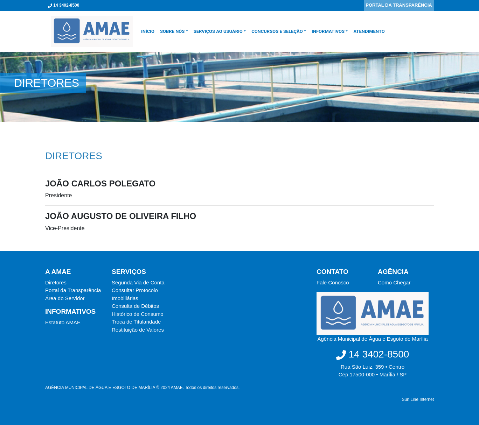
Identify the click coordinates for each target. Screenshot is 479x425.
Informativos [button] (328, 31)
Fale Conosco (333, 282)
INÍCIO (149, 31)
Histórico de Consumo (138, 314)
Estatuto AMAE (63, 322)
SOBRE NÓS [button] (172, 31)
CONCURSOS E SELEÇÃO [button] (277, 31)
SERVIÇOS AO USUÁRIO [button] (218, 31)
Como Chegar (394, 282)
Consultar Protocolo (135, 290)
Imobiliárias (125, 298)
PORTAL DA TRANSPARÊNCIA (399, 5)
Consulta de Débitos (135, 306)
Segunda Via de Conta (138, 282)
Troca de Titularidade (136, 322)
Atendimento (368, 31)
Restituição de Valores (138, 330)
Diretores (56, 282)
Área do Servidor (65, 298)
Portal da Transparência (73, 290)
